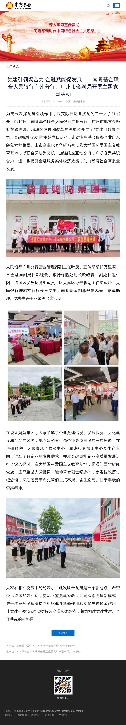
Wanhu (79, 711)
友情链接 (63, 715)
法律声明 (35, 715)
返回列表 (63, 633)
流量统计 (8, 715)
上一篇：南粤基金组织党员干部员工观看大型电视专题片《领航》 (44, 651)
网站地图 (22, 715)
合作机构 (49, 715)
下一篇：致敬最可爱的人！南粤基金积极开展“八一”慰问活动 (41, 645)
